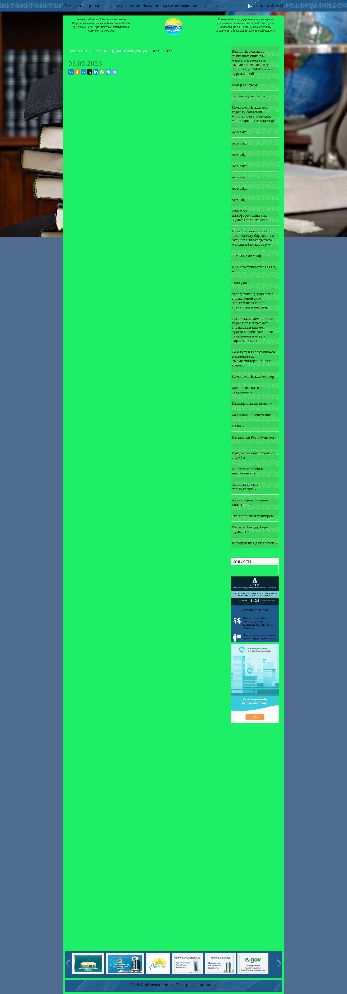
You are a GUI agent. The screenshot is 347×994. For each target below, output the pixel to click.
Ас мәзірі (239, 132)
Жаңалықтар (79, 5)
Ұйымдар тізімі (254, 610)
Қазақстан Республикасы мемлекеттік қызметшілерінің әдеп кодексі (254, 358)
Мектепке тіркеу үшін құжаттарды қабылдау (254, 637)
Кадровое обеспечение (253, 414)
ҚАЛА (238, 426)
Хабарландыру (245, 85)
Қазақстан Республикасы (254, 439)
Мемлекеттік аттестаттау (254, 268)
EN (267, 5)
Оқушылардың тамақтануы (120, 50)
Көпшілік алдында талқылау (248, 389)
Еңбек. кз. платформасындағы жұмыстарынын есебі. (250, 215)
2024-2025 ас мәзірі (249, 255)
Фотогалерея (179, 5)
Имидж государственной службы (254, 455)
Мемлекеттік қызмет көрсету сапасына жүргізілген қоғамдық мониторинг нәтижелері (253, 114)
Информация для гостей (254, 543)
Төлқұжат (242, 282)
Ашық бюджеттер (107, 5)
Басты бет (78, 50)
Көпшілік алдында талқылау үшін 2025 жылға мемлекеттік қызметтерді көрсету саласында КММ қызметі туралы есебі (253, 62)
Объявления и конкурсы (253, 516)
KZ (255, 5)
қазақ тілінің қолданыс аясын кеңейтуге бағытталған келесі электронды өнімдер (252, 300)
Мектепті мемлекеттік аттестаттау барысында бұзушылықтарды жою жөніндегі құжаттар (253, 238)
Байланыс (200, 5)
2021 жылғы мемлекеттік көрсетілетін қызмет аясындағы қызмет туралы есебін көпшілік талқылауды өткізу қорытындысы (253, 329)
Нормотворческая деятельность (247, 470)
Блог (214, 5)
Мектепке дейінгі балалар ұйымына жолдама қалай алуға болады (253, 623)
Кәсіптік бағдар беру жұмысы (250, 529)
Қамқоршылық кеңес (252, 403)
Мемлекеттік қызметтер (146, 5)
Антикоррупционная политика (250, 502)
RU (261, 5)
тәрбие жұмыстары (248, 96)
